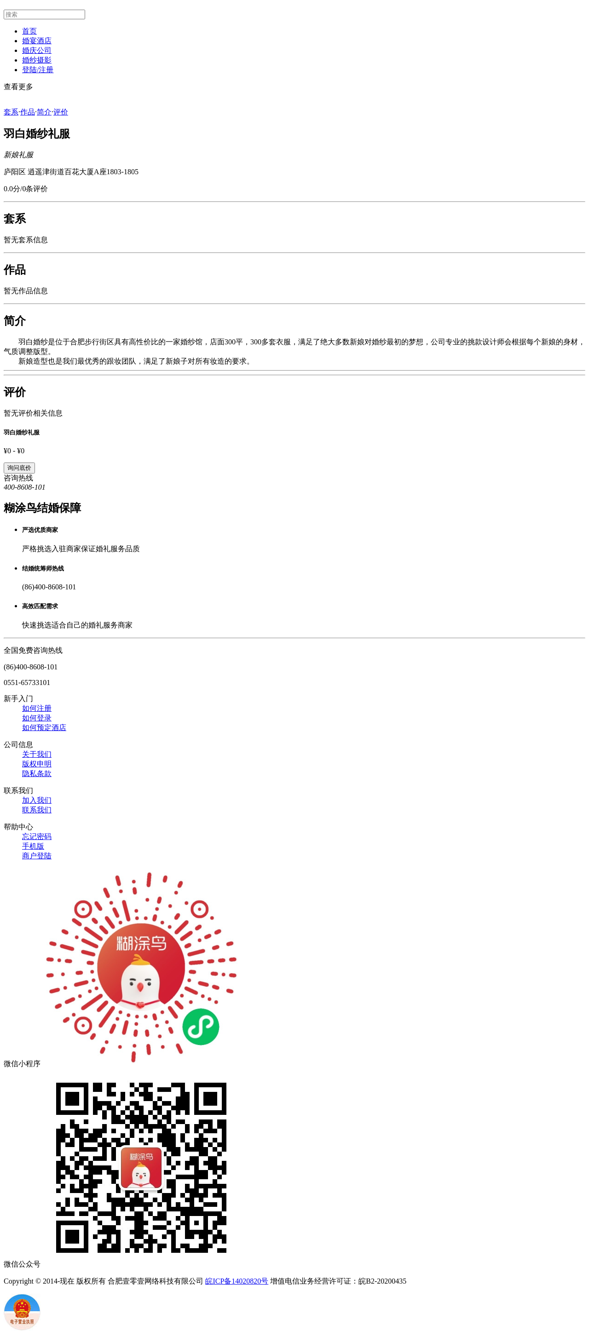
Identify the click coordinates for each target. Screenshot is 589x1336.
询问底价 (19, 467)
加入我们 (37, 800)
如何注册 (37, 708)
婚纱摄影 (37, 60)
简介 (44, 112)
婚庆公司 (37, 50)
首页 (29, 31)
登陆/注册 (37, 70)
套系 (11, 112)
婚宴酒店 (37, 41)
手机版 (33, 846)
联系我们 (37, 810)
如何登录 (37, 718)
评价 (60, 112)
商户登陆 (37, 856)
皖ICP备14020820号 (236, 1281)
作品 (27, 112)
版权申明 (37, 764)
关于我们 (37, 754)
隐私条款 (37, 773)
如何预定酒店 (44, 727)
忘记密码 (37, 836)
